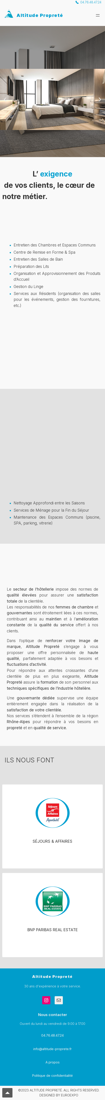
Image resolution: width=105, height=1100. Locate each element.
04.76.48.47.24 (90, 2)
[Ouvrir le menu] (97, 15)
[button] (5, 99)
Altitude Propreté (40, 15)
